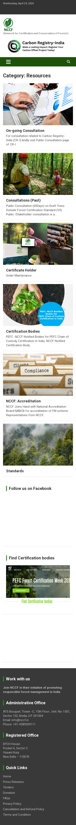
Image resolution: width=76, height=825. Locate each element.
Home (7, 776)
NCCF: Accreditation (23, 401)
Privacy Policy (12, 804)
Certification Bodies (23, 331)
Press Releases (13, 782)
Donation (9, 793)
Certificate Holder (21, 270)
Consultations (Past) (23, 200)
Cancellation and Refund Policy (23, 809)
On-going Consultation (25, 130)
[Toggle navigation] (8, 61)
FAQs (6, 798)
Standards (15, 471)
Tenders (8, 787)
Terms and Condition (17, 814)
